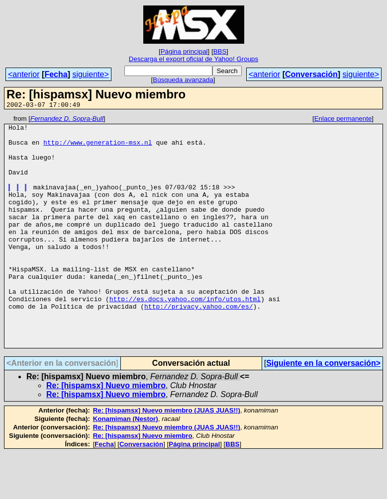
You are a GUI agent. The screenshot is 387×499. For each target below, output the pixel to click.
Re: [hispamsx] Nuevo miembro (106, 431)
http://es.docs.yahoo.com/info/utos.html (185, 336)
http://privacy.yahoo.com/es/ (198, 344)
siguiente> (90, 74)
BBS (220, 51)
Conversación (311, 74)
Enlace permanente (343, 120)
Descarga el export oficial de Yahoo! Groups (193, 59)
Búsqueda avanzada (183, 79)
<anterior (24, 74)
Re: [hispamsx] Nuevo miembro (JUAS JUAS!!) (166, 456)
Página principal (184, 51)
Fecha (55, 74)
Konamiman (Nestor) (125, 465)
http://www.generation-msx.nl (97, 148)
